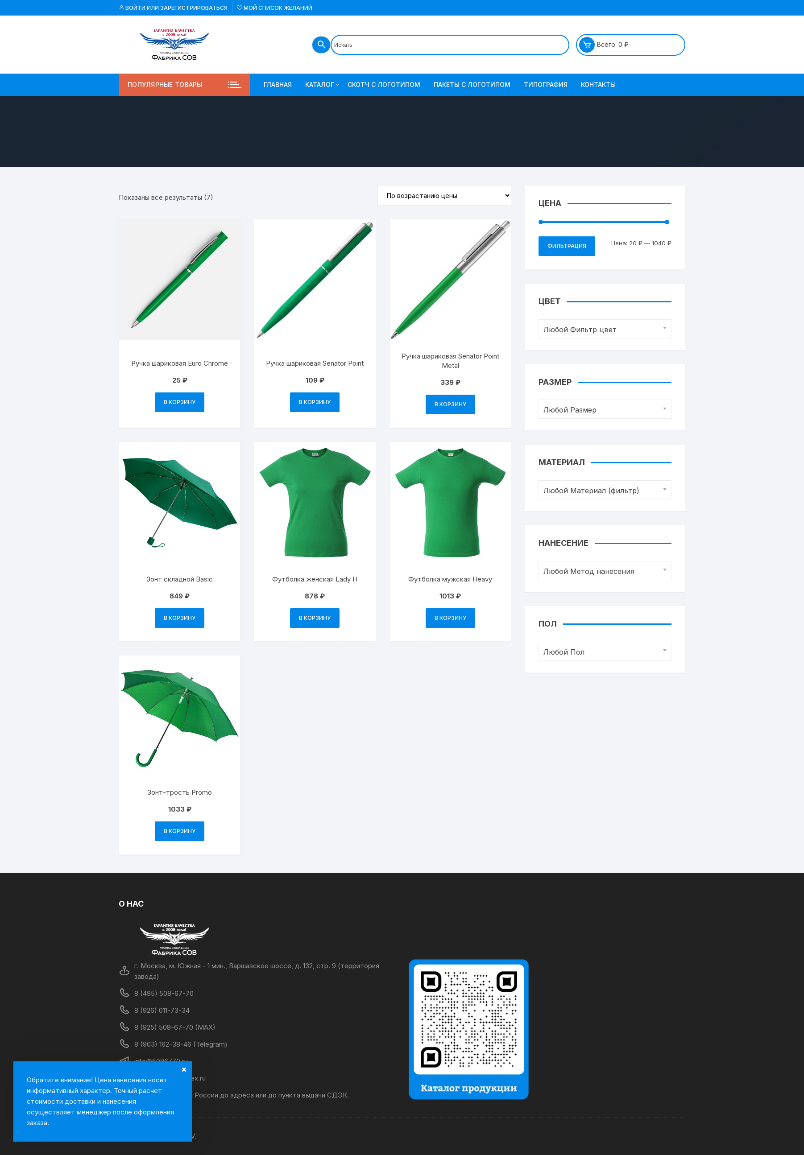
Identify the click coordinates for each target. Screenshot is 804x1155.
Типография (546, 84)
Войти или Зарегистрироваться (173, 7)
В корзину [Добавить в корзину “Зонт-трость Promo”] (179, 831)
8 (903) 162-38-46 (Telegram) (181, 1044)
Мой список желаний (274, 7)
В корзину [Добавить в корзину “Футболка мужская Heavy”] (450, 618)
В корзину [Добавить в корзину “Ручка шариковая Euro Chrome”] (179, 402)
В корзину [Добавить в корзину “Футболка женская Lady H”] (315, 618)
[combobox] (605, 328)
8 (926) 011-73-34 (162, 1010)
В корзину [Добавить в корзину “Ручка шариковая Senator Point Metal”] (450, 404)
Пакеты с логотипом (472, 84)
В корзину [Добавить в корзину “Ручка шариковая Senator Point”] (315, 402)
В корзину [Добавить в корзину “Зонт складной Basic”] (179, 618)
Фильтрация (566, 246)
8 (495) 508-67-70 (164, 993)
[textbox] (602, 330)
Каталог (323, 85)
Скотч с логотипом (384, 84)
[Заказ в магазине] (444, 195)
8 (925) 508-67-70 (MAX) (175, 1027)
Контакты (598, 84)
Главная (278, 84)
